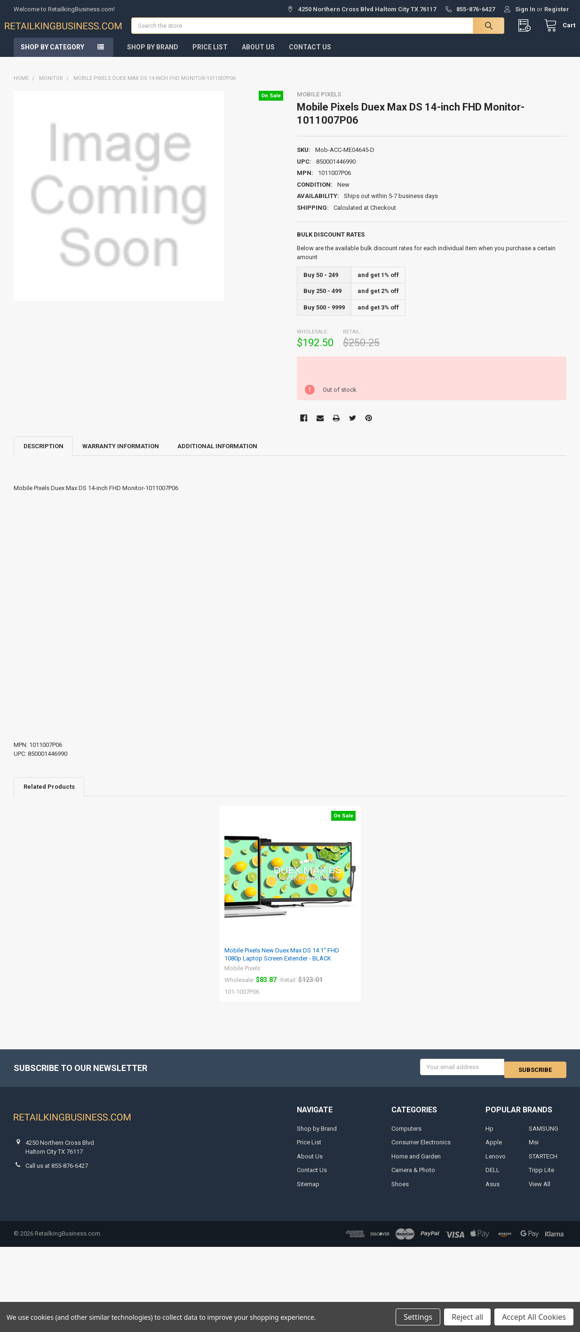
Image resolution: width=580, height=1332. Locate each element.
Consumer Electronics (421, 1148)
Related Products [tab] (49, 795)
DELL (492, 1176)
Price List (210, 56)
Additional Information (217, 455)
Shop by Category (52, 56)
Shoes (400, 1190)
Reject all (467, 1317)
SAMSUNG (543, 1134)
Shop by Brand (152, 56)
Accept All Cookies (534, 1317)
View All (539, 1190)
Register (556, 9)
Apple (493, 1148)
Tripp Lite (541, 1176)
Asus (492, 1190)
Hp (489, 1134)
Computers (406, 1134)
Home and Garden (416, 1162)
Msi (534, 1148)
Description (44, 455)
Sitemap (308, 1190)
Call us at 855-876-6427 (56, 1171)
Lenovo (495, 1162)
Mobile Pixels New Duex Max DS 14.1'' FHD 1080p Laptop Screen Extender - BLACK (281, 963)
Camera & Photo (413, 1176)
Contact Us (310, 56)
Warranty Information (120, 455)
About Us (258, 56)
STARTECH (543, 1162)
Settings (418, 1317)
